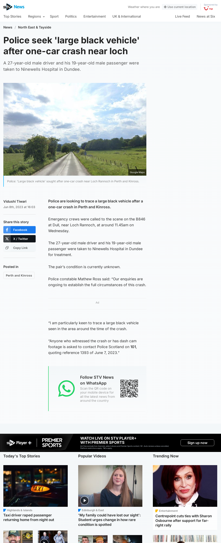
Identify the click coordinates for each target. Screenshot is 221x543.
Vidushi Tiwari (14, 201)
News (7, 27)
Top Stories (12, 16)
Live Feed (182, 16)
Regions (34, 16)
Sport (54, 16)
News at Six (206, 16)
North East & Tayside (34, 27)
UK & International (126, 16)
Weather (133, 7)
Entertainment (94, 16)
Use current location (180, 7)
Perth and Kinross (19, 275)
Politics (71, 16)
